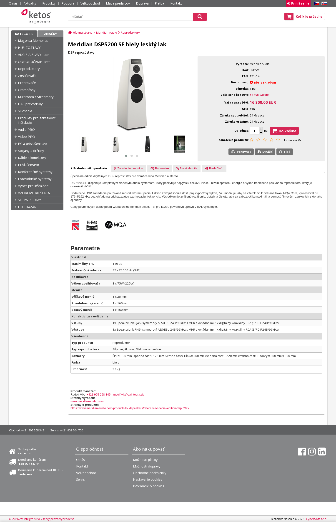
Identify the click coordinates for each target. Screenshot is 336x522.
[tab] (89, 168)
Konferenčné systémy (35, 171)
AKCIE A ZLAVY (29, 54)
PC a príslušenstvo (32, 143)
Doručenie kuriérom (32, 462)
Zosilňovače (27, 75)
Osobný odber (28, 451)
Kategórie (24, 34)
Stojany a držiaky (31, 150)
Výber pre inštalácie (33, 185)
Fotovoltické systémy (35, 178)
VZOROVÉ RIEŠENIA (34, 192)
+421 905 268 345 (98, 394)
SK (323, 3)
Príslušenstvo (28, 164)
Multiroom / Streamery (36, 96)
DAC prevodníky (30, 103)
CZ (316, 3)
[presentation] (89, 168)
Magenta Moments (33, 40)
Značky (50, 34)
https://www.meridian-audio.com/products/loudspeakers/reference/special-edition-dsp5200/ (129, 408)
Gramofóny (26, 89)
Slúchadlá (25, 111)
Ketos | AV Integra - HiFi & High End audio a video (37, 16)
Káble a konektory (32, 157)
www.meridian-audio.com (86, 401)
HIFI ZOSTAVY (29, 47)
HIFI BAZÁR (27, 207)
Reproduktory (29, 68)
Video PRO (26, 136)
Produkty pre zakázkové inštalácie (37, 120)
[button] (126, 155)
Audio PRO (26, 129)
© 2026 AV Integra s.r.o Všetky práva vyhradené (42, 519)
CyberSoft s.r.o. (316, 519)
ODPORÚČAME (30, 61)
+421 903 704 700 (71, 430)
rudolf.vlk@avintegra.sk (128, 394)
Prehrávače (27, 82)
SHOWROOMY (29, 200)
